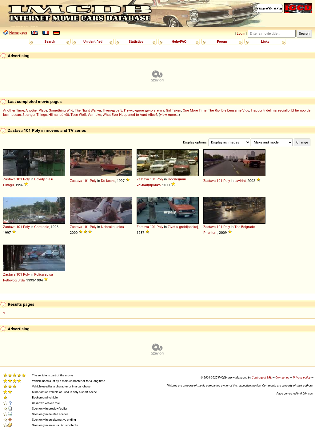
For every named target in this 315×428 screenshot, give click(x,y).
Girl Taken (173, 110)
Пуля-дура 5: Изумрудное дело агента (133, 110)
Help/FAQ (179, 41)
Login (241, 33)
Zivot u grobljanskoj (183, 227)
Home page (18, 32)
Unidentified (92, 41)
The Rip (214, 110)
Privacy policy (301, 377)
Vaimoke (94, 114)
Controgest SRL (262, 377)
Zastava (9, 179)
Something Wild (61, 110)
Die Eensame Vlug (235, 110)
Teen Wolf (78, 114)
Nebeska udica (112, 227)
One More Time (194, 110)
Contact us (282, 377)
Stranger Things (34, 114)
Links (265, 41)
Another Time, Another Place (25, 110)
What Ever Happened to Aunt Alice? (130, 114)
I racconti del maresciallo (270, 110)
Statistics (136, 41)
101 (19, 179)
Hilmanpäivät (59, 114)
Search (49, 41)
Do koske (108, 181)
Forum (222, 41)
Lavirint (240, 181)
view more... (169, 114)
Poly (26, 179)
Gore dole (41, 227)
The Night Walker (88, 110)
